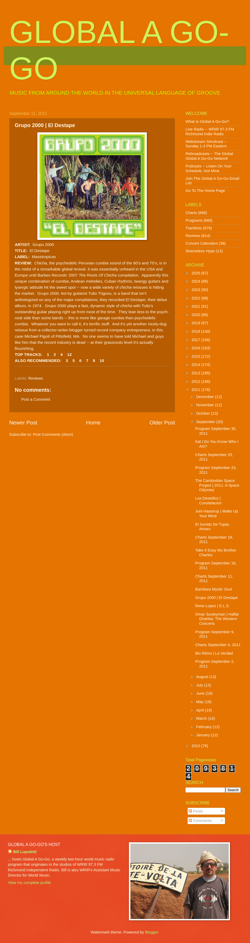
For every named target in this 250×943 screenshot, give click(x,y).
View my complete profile (29, 883)
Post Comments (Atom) (53, 434)
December (205, 397)
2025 (196, 273)
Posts (196, 811)
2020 (196, 315)
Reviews (35, 378)
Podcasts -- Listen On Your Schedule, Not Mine (209, 168)
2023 (196, 290)
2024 (196, 281)
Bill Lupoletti (25, 852)
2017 (196, 340)
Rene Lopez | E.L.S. (212, 606)
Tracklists (194, 228)
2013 (196, 373)
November (205, 405)
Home (93, 422)
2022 (196, 298)
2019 (196, 323)
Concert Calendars (202, 243)
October (203, 413)
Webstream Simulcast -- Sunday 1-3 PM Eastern (206, 143)
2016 (196, 348)
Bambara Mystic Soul (213, 589)
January (203, 735)
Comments (200, 821)
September (206, 422)
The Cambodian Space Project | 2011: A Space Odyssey (217, 485)
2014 (196, 364)
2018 (196, 331)
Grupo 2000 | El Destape (216, 598)
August (202, 677)
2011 (196, 390)
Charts (191, 213)
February (204, 727)
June (201, 693)
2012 (196, 381)
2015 (196, 356)
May (200, 702)
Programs (194, 220)
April (200, 710)
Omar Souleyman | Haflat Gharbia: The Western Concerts (217, 619)
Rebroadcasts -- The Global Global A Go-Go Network (209, 156)
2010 (196, 746)
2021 (196, 306)
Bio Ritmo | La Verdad (214, 653)
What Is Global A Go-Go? (207, 121)
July (200, 685)
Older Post (162, 422)
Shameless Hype (200, 251)
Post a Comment (35, 399)
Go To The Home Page (205, 190)
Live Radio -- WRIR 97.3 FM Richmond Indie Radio (210, 131)
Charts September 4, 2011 (218, 645)
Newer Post (23, 422)
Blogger (151, 932)
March (202, 718)
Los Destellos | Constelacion (208, 500)
